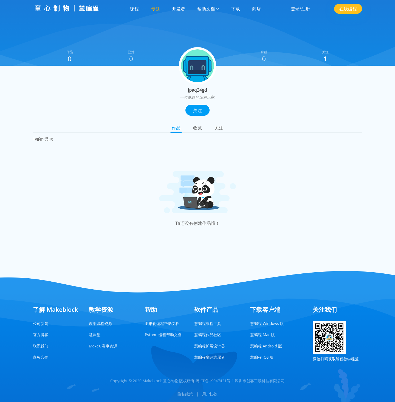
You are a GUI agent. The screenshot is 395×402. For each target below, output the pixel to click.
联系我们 (40, 346)
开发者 (178, 9)
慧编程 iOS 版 (261, 357)
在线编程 (348, 9)
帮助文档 (208, 9)
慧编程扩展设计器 (209, 346)
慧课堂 (94, 334)
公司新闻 (40, 323)
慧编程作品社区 (207, 334)
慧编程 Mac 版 (262, 334)
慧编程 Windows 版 (267, 323)
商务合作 (40, 357)
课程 (134, 9)
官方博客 (40, 334)
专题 (155, 9)
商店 (256, 9)
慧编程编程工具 (207, 323)
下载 (235, 9)
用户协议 (210, 394)
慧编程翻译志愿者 (209, 357)
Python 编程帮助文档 (163, 334)
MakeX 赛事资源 (103, 346)
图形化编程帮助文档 (162, 323)
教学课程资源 (100, 323)
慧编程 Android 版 (266, 346)
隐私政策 (185, 394)
